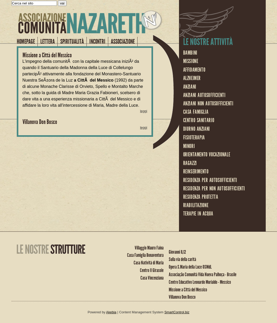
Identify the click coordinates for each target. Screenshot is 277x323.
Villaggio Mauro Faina (149, 248)
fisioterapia (194, 137)
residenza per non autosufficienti (214, 188)
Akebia (111, 312)
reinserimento (196, 171)
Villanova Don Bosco (40, 122)
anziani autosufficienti (204, 95)
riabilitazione (196, 205)
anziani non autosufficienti (208, 103)
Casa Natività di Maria (149, 263)
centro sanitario (198, 120)
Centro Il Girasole (152, 270)
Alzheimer (192, 78)
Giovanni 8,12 (177, 252)
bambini (190, 53)
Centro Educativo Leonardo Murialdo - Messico (200, 282)
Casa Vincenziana (152, 278)
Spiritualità (72, 41)
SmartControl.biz (176, 312)
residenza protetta (200, 197)
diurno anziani (196, 129)
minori (189, 146)
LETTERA (47, 41)
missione (190, 61)
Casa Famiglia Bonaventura (145, 255)
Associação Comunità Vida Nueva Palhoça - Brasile (202, 274)
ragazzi (190, 163)
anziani (189, 87)
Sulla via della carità (182, 259)
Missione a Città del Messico (47, 55)
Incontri (97, 41)
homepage (26, 41)
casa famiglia (196, 112)
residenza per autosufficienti (210, 180)
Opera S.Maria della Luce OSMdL (190, 267)
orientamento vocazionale (206, 154)
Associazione (123, 41)
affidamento (194, 70)
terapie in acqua (198, 214)
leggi (143, 111)
